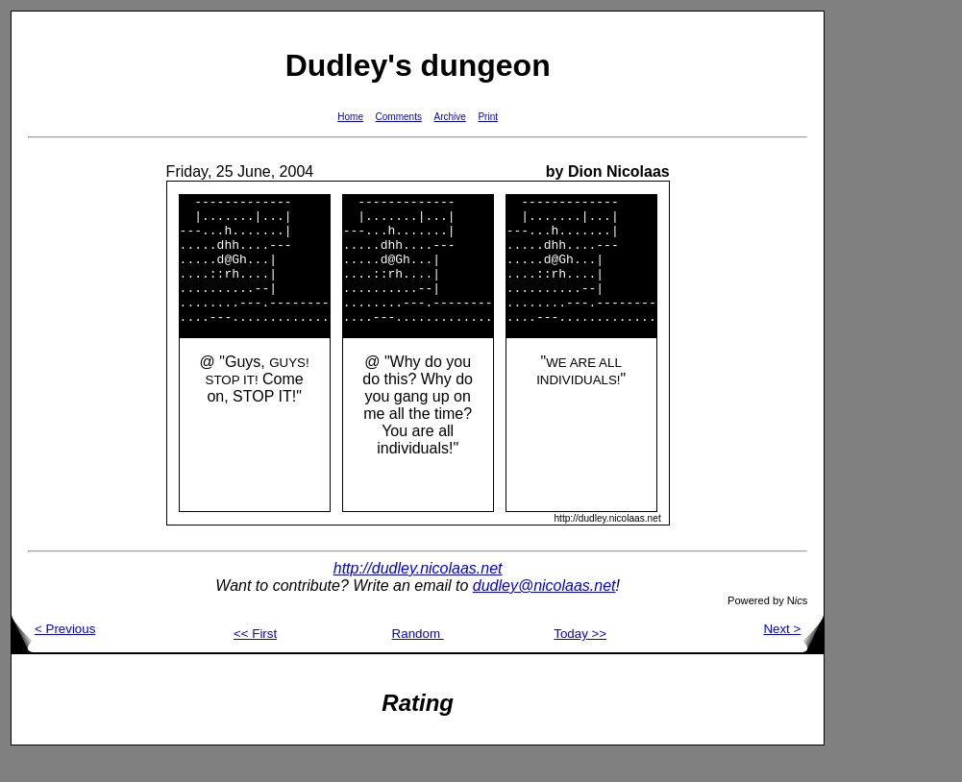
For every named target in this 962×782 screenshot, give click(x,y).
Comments (399, 116)
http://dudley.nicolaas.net (418, 594)
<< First (255, 659)
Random (418, 659)
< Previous (53, 655)
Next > (793, 655)
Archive (450, 116)
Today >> (580, 659)
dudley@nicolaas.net (544, 611)
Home (350, 116)
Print (488, 116)
